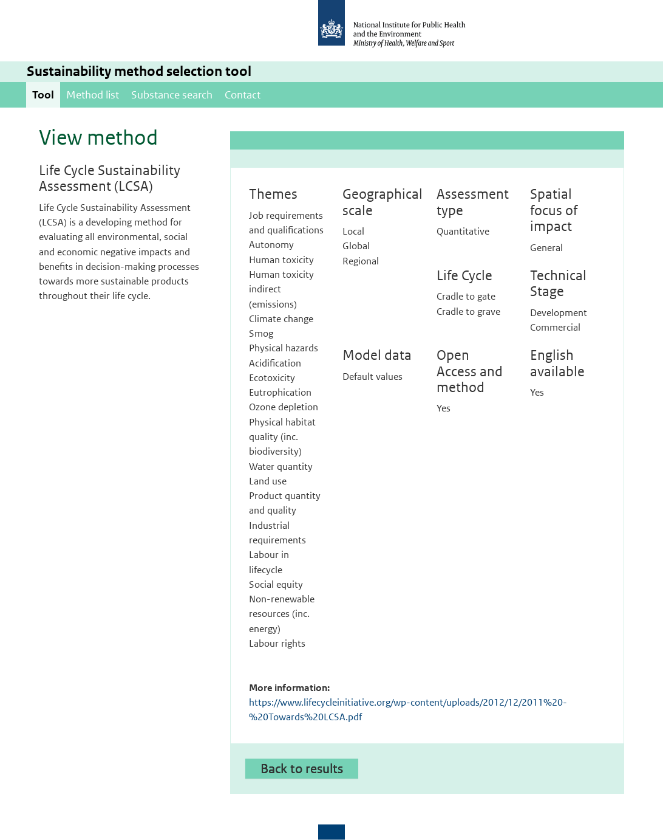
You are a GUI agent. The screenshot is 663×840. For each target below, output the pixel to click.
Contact (242, 95)
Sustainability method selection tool (139, 71)
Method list (92, 95)
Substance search (171, 95)
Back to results (301, 768)
